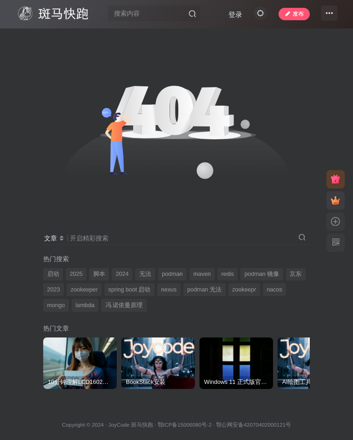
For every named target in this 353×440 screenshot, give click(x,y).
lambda (84, 305)
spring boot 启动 (129, 289)
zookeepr (244, 289)
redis (228, 274)
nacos (274, 289)
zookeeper (84, 289)
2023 (53, 289)
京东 (296, 274)
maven (202, 274)
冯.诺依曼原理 (124, 305)
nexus (168, 289)
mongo (56, 305)
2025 (76, 274)
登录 (255, 38)
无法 (145, 274)
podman (172, 274)
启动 (53, 274)
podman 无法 (204, 289)
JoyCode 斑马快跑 (130, 425)
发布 (291, 15)
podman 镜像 (262, 274)
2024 (122, 274)
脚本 (99, 274)
